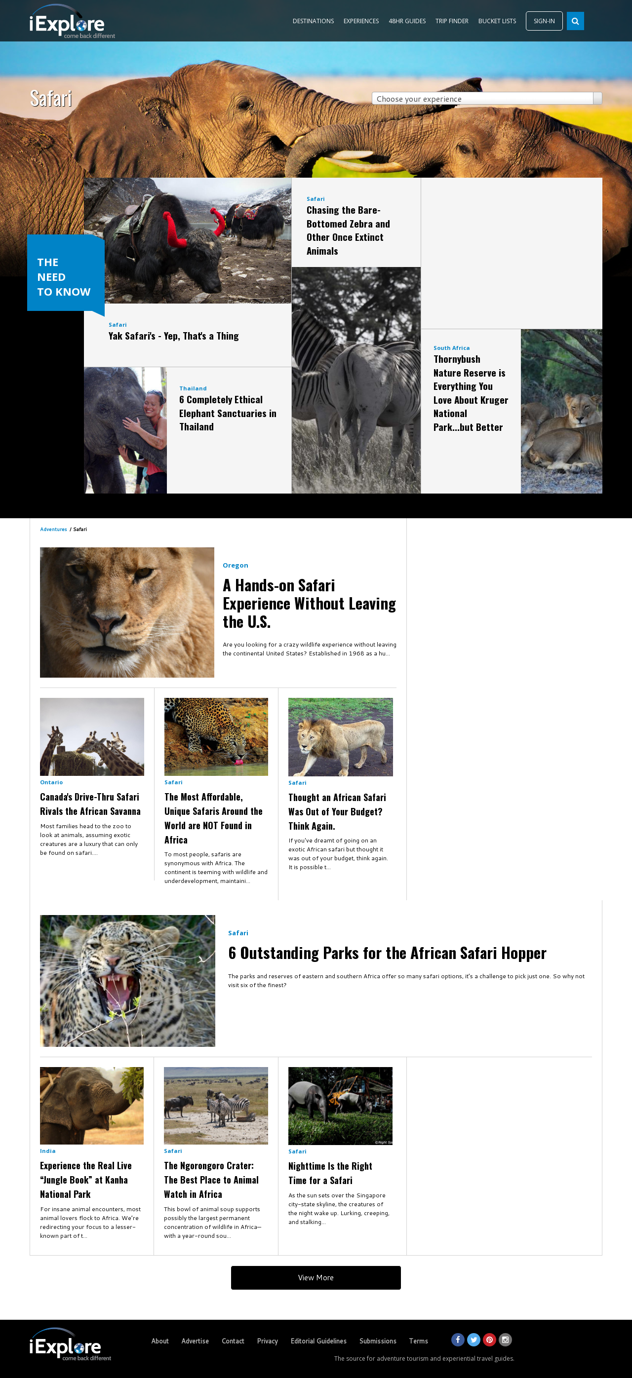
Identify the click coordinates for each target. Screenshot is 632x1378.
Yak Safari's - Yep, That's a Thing (174, 335)
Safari (118, 324)
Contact (232, 1341)
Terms (418, 1341)
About (160, 1341)
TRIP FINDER (452, 21)
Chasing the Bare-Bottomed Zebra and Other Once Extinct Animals (348, 229)
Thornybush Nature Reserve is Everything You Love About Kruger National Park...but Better (471, 392)
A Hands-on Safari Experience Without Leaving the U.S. (309, 602)
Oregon (235, 565)
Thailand (193, 388)
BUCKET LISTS (497, 21)
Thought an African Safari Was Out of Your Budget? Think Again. (337, 811)
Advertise (195, 1341)
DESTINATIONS (313, 21)
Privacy (267, 1341)
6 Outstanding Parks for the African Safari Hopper (387, 952)
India (48, 1150)
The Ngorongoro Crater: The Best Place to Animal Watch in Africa (211, 1179)
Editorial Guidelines (318, 1341)
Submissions (377, 1341)
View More (316, 1277)
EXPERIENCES (361, 21)
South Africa (452, 347)
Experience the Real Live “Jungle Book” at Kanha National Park (86, 1179)
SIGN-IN (544, 21)
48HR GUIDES (407, 21)
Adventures (53, 529)
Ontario (51, 782)
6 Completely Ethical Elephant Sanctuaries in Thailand (227, 412)
